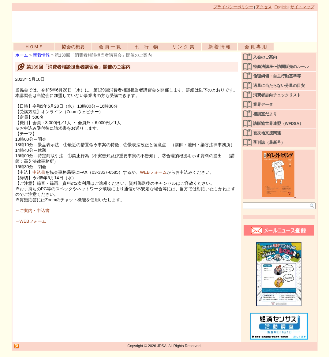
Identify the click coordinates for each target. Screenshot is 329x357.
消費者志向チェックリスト (277, 95)
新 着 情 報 (219, 46)
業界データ (263, 104)
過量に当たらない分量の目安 (279, 85)
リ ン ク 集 (183, 46)
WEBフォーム (153, 172)
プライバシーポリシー (233, 7)
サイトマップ (302, 7)
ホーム (21, 55)
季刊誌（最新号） (269, 142)
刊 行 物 (146, 46)
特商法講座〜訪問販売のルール (281, 66)
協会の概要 (73, 46)
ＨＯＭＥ (34, 46)
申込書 (38, 172)
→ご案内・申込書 (32, 210)
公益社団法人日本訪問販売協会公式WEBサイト (82, 25)
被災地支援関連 (267, 133)
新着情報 (41, 55)
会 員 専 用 (256, 46)
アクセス (264, 7)
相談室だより (265, 114)
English (281, 7)
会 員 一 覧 (110, 46)
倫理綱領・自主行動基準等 (277, 76)
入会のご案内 (265, 57)
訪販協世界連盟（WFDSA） (278, 123)
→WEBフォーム (31, 221)
